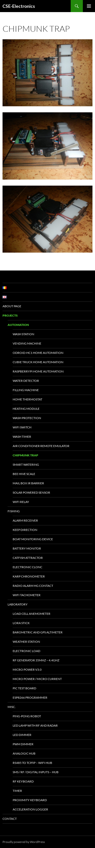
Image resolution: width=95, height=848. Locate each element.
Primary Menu (89, 6)
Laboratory (18, 604)
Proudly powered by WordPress (24, 842)
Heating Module (26, 409)
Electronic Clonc (27, 567)
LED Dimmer (22, 735)
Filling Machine (26, 390)
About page (12, 306)
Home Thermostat (27, 399)
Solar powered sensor (31, 492)
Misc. (12, 707)
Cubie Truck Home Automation (38, 362)
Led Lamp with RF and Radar (35, 725)
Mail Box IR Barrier (28, 483)
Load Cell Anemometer (31, 614)
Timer (17, 791)
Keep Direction (25, 530)
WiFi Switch (22, 427)
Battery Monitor (27, 548)
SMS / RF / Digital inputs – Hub (36, 772)
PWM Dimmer (23, 744)
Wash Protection (27, 418)
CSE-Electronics (19, 6)
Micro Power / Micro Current (37, 679)
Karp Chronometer (29, 576)
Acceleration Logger (30, 809)
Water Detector (26, 381)
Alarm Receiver (25, 520)
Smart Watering (26, 464)
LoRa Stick (21, 623)
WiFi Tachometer (27, 595)
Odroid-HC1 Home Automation (38, 353)
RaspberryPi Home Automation (38, 371)
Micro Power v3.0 (27, 669)
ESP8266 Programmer (30, 697)
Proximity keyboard (30, 800)
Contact (10, 819)
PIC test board (24, 688)
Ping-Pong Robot (27, 716)
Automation (18, 325)
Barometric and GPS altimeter (38, 632)
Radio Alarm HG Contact (33, 586)
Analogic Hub (24, 753)
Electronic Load (26, 651)
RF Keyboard (23, 781)
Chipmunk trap (25, 455)
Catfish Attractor (28, 558)
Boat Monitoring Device (33, 539)
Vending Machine (27, 343)
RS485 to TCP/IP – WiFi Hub (32, 763)
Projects (10, 315)
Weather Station (26, 641)
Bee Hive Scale (24, 474)
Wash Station (23, 334)
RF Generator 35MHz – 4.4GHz (36, 660)
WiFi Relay (21, 502)
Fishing (14, 511)
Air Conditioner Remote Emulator (41, 446)
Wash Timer (22, 436)
